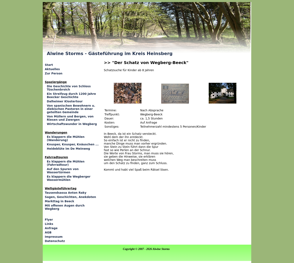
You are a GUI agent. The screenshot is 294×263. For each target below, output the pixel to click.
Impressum (54, 236)
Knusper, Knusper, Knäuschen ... (73, 144)
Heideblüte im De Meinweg (68, 148)
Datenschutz (55, 241)
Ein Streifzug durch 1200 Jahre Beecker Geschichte (71, 95)
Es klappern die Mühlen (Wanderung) (65, 138)
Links (49, 223)
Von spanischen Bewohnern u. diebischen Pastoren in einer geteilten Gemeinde (71, 109)
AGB (48, 232)
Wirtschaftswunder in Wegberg (72, 124)
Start (49, 64)
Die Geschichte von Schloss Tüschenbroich (69, 88)
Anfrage (51, 228)
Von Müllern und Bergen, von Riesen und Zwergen (70, 118)
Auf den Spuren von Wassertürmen (63, 170)
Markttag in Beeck (59, 201)
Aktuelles (52, 69)
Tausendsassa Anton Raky (65, 192)
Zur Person (53, 73)
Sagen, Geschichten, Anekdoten (70, 197)
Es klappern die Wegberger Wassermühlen (68, 178)
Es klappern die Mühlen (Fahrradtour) (65, 163)
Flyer (49, 219)
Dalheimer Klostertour (65, 101)
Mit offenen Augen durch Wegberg (64, 207)
